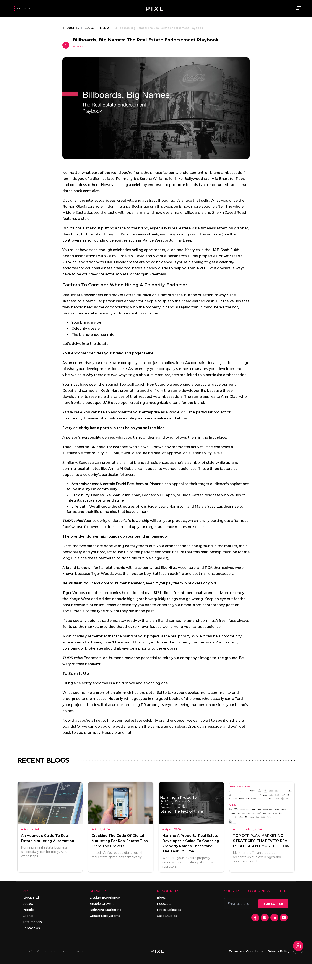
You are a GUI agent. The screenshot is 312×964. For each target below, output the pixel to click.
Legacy (28, 904)
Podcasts (164, 904)
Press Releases (169, 910)
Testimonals (32, 922)
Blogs (161, 898)
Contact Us (31, 928)
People (28, 910)
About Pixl (31, 898)
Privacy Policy (278, 951)
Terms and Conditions (246, 951)
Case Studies (167, 916)
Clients (28, 916)
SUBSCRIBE (273, 904)
